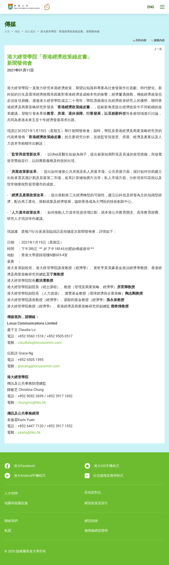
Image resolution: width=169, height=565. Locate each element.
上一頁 (158, 49)
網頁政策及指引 (96, 503)
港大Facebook (19, 466)
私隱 (7, 531)
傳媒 (17, 31)
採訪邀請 (30, 31)
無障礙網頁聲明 (96, 531)
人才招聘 (11, 493)
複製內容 (159, 40)
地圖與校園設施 (16, 503)
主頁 (7, 31)
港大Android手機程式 (24, 475)
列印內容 (141, 40)
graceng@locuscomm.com (39, 366)
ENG (150, 7)
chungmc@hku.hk (32, 402)
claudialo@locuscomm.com (39, 343)
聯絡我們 (11, 521)
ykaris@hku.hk (29, 432)
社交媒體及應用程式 (103, 475)
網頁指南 (91, 521)
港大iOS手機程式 (101, 466)
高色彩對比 (92, 492)
